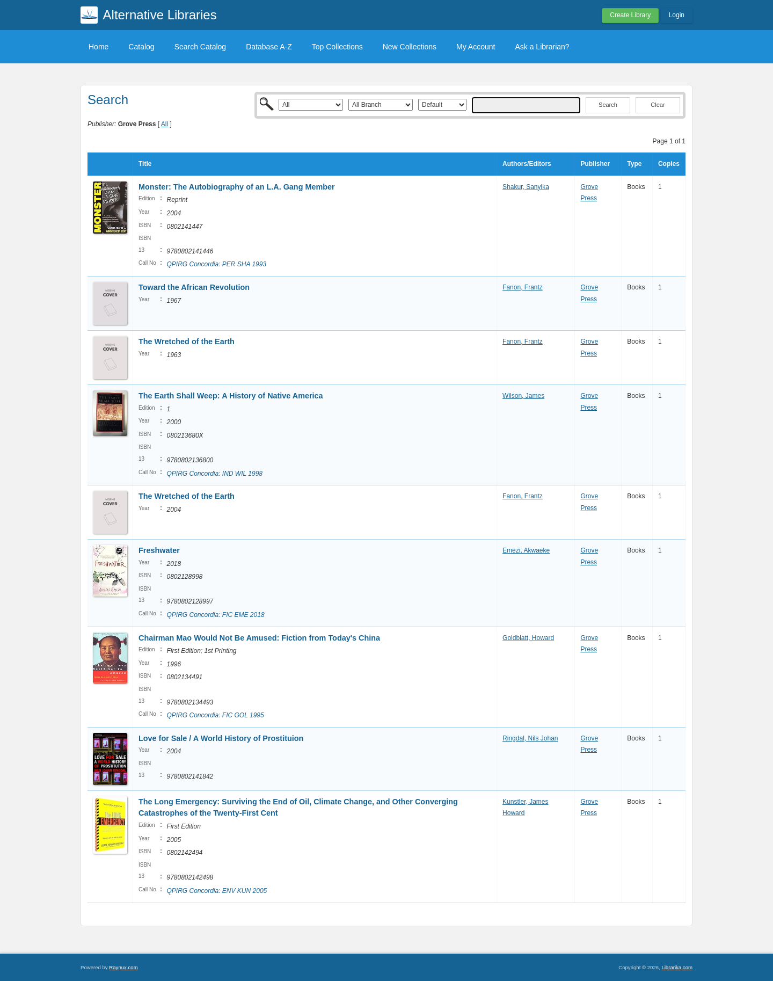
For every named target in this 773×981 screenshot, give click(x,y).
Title (144, 164)
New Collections (409, 46)
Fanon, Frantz (522, 287)
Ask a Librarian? (542, 46)
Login (676, 15)
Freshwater (159, 550)
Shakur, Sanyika (525, 187)
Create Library (630, 15)
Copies (669, 164)
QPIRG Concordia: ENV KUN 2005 (216, 891)
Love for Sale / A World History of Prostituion (220, 738)
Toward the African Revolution (194, 287)
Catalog (141, 46)
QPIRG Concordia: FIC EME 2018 (215, 615)
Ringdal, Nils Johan (530, 738)
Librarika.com (676, 967)
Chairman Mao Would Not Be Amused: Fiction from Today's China (259, 638)
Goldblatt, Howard (528, 638)
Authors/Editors (526, 164)
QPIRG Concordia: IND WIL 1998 (214, 473)
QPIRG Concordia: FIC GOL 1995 (215, 715)
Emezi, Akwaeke (526, 550)
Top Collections (337, 46)
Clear (658, 104)
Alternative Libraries (160, 15)
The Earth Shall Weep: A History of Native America (230, 395)
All (164, 124)
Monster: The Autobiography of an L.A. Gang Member (236, 187)
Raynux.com (123, 967)
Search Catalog (200, 46)
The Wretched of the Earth (186, 341)
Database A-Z (269, 46)
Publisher (595, 164)
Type (634, 164)
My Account (475, 46)
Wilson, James (523, 395)
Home (98, 46)
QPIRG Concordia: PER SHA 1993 (216, 264)
